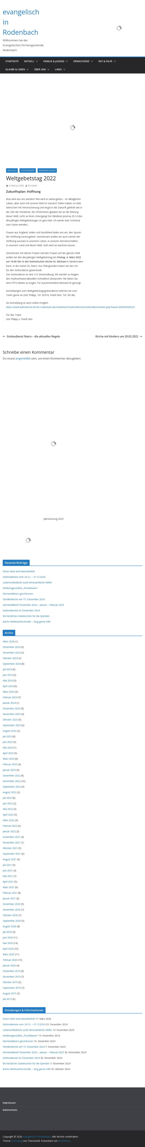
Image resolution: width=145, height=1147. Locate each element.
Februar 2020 (10, 959)
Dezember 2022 (11, 775)
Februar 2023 (10, 764)
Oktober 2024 (10, 658)
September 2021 (12, 853)
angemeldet (23, 358)
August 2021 (9, 859)
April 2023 (8, 753)
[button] (36, 61)
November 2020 (11, 909)
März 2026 (8, 641)
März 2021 (8, 887)
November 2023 (11, 714)
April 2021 (8, 881)
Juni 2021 (8, 870)
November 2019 (11, 976)
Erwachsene (81, 61)
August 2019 (9, 993)
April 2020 (8, 948)
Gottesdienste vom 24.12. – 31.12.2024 (24, 576)
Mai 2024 (8, 680)
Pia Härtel (32, 185)
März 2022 (8, 820)
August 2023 (9, 730)
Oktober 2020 (10, 915)
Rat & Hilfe (105, 61)
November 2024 (11, 652)
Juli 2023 (7, 736)
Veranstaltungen (47, 170)
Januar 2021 (9, 898)
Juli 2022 (7, 797)
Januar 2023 (9, 769)
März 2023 (8, 758)
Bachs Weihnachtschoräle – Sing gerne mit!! (26, 621)
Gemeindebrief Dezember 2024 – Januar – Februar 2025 (33, 604)
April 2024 (8, 686)
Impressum (9, 1102)
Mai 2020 (8, 943)
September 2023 (12, 725)
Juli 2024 (7, 669)
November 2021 (11, 842)
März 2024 (8, 691)
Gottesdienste (28, 170)
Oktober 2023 (10, 719)
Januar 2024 (9, 702)
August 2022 (9, 792)
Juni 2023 (8, 742)
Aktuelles (11, 170)
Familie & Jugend (53, 61)
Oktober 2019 (10, 982)
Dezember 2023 (11, 708)
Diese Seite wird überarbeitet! (19, 571)
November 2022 (11, 781)
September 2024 (12, 663)
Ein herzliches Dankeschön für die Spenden (26, 616)
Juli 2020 (7, 932)
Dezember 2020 (11, 904)
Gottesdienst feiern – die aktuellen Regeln (31, 336)
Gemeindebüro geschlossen (18, 593)
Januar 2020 (9, 965)
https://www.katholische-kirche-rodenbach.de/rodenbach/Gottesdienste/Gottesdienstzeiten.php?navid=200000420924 (70, 307)
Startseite (12, 61)
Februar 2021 (10, 892)
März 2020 (8, 954)
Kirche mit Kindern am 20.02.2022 (118, 336)
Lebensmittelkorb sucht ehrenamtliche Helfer (27, 582)
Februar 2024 (10, 697)
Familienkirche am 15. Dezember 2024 (24, 599)
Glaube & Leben (15, 69)
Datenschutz (10, 1109)
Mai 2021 (8, 876)
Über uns (40, 69)
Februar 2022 (10, 825)
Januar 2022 (9, 831)
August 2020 (9, 926)
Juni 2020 (8, 937)
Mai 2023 (8, 747)
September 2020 (12, 920)
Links (58, 69)
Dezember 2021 (11, 837)
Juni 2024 (8, 675)
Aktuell (29, 61)
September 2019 (12, 987)
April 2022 (8, 814)
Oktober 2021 (10, 848)
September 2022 (12, 786)
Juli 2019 (7, 999)
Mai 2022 (8, 809)
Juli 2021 (7, 864)
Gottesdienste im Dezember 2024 (21, 610)
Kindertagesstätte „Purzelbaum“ (20, 588)
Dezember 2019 (11, 971)
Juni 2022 (8, 803)
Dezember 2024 (11, 647)
